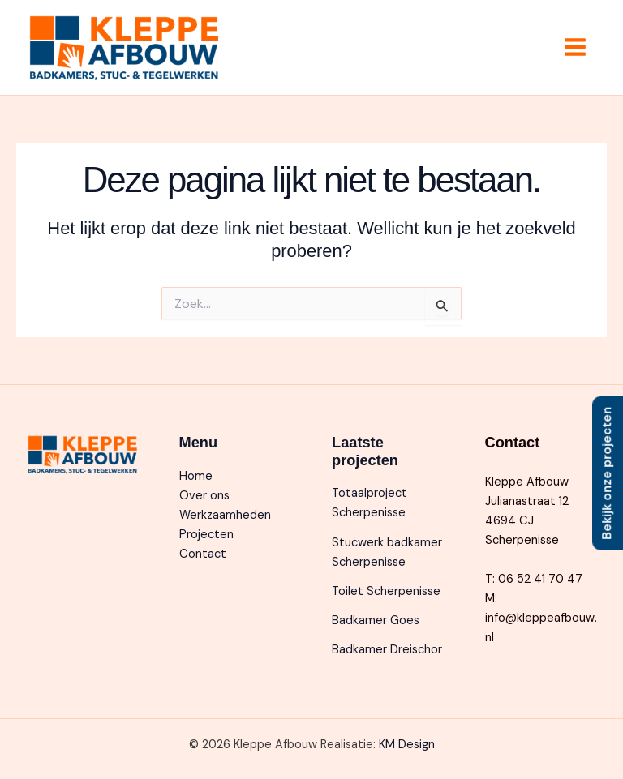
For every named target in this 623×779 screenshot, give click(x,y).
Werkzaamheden (225, 515)
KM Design (407, 744)
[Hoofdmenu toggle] (575, 47)
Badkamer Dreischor (387, 649)
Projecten (206, 534)
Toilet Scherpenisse (386, 591)
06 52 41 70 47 (540, 579)
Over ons (204, 495)
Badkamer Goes (375, 620)
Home (196, 476)
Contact (202, 554)
